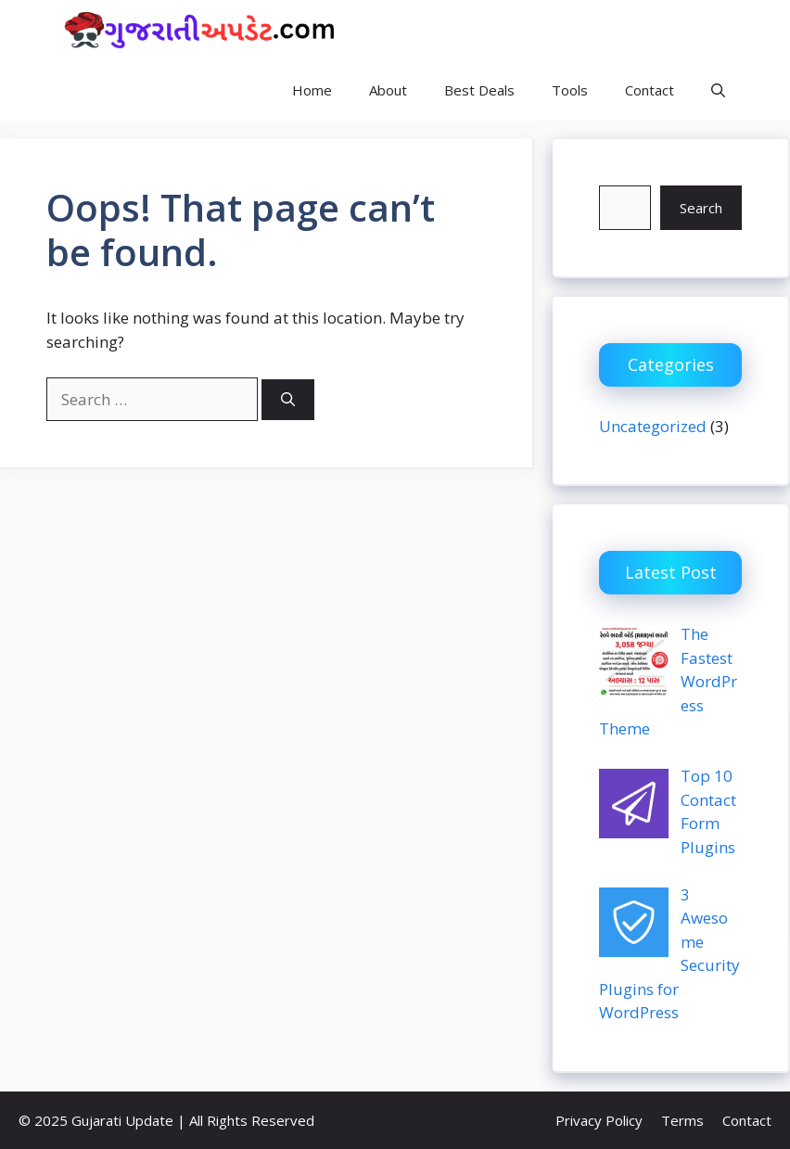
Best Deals (479, 90)
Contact (649, 90)
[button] (718, 90)
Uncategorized (653, 426)
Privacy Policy (599, 1120)
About (388, 90)
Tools (570, 90)
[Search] (287, 400)
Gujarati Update (446, 29)
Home (312, 90)
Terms (682, 1120)
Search (701, 207)
